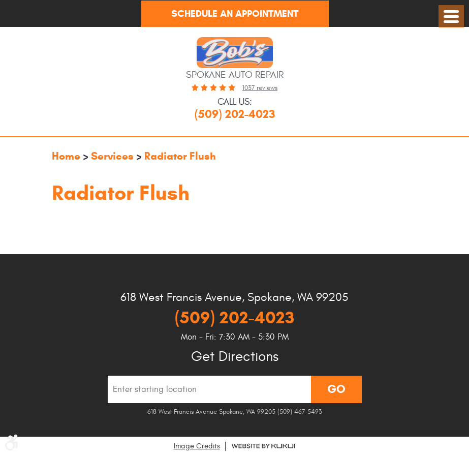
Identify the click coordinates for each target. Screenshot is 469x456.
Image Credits (197, 446)
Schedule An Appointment (234, 13)
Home (66, 156)
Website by (263, 446)
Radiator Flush (180, 156)
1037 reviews (259, 88)
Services (112, 156)
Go (336, 389)
